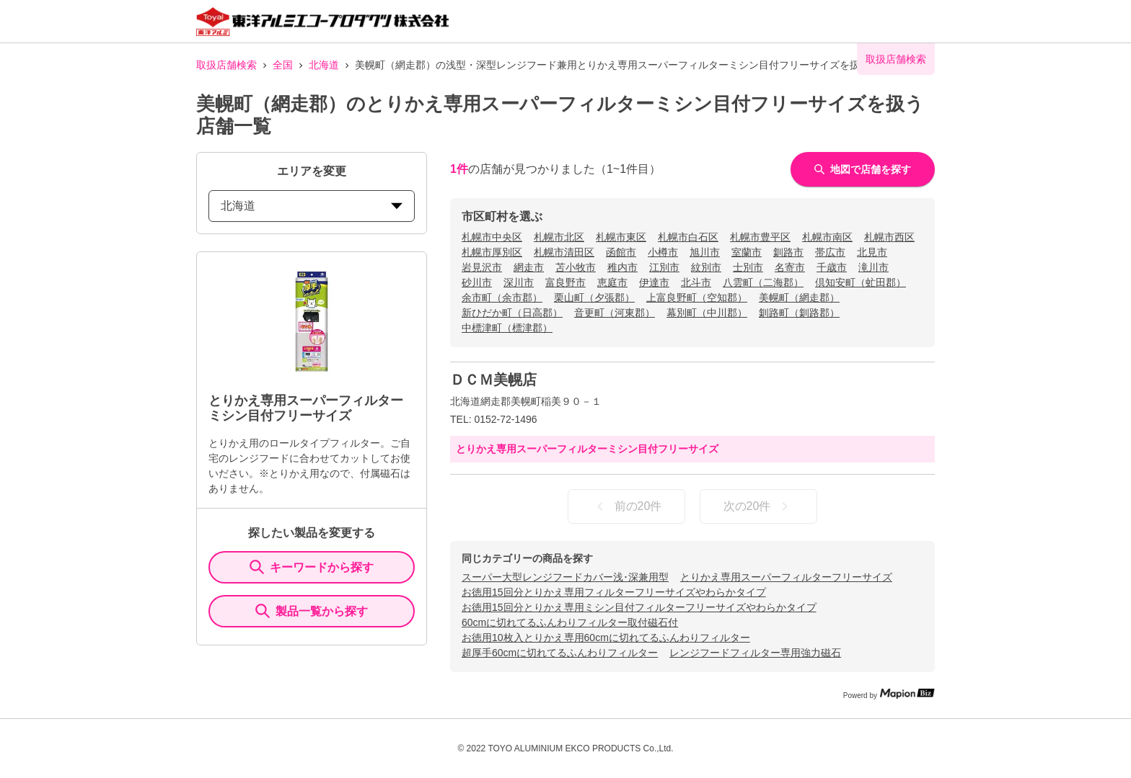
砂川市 (477, 282)
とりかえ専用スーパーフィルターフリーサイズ (786, 577)
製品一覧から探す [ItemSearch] (311, 611)
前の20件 (626, 506)
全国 (283, 65)
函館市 (621, 252)
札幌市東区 (621, 237)
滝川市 (873, 267)
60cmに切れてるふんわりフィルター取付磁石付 (570, 622)
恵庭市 (612, 282)
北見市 (872, 252)
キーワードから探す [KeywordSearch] (312, 567)
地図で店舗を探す (862, 169)
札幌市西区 (889, 237)
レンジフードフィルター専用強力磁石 (755, 652)
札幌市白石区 (688, 237)
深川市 (518, 282)
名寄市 (790, 267)
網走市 (529, 267)
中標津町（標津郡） (507, 328)
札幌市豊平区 (760, 237)
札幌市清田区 (564, 252)
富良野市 (565, 282)
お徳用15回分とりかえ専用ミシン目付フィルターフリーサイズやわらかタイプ (639, 607)
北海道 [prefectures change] (311, 206)
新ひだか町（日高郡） (512, 312)
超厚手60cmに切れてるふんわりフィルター (560, 652)
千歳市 (832, 267)
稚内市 (622, 267)
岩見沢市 (482, 267)
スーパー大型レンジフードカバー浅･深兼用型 (565, 577)
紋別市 (706, 267)
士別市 (748, 267)
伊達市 (654, 282)
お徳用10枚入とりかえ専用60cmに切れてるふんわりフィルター (606, 637)
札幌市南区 (827, 237)
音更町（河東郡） (614, 312)
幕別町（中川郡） (706, 312)
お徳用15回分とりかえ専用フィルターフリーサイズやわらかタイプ (614, 592)
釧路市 (788, 252)
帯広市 (830, 252)
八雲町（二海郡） (763, 282)
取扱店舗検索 (226, 65)
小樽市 (663, 252)
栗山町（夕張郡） (594, 297)
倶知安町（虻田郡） (860, 282)
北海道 (324, 65)
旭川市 (705, 252)
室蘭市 (746, 252)
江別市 (664, 267)
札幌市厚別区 (492, 252)
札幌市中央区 (492, 237)
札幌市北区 (559, 237)
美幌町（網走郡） (799, 297)
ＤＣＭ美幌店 (493, 380)
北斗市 (696, 282)
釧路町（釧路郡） (799, 312)
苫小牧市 (575, 267)
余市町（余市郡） (502, 297)
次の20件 (758, 506)
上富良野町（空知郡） (696, 297)
